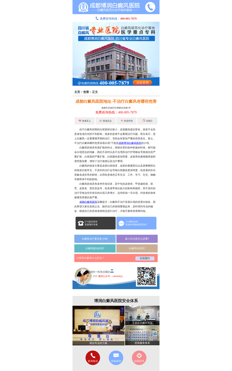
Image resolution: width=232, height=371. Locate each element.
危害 (86, 92)
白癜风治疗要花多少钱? (95, 238)
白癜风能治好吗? (95, 248)
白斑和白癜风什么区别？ (90, 258)
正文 (95, 92)
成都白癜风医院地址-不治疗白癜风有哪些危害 (115, 101)
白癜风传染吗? (137, 248)
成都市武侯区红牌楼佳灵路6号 (116, 108)
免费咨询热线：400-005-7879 (116, 112)
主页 (77, 92)
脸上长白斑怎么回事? (137, 238)
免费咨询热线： (116, 18)
